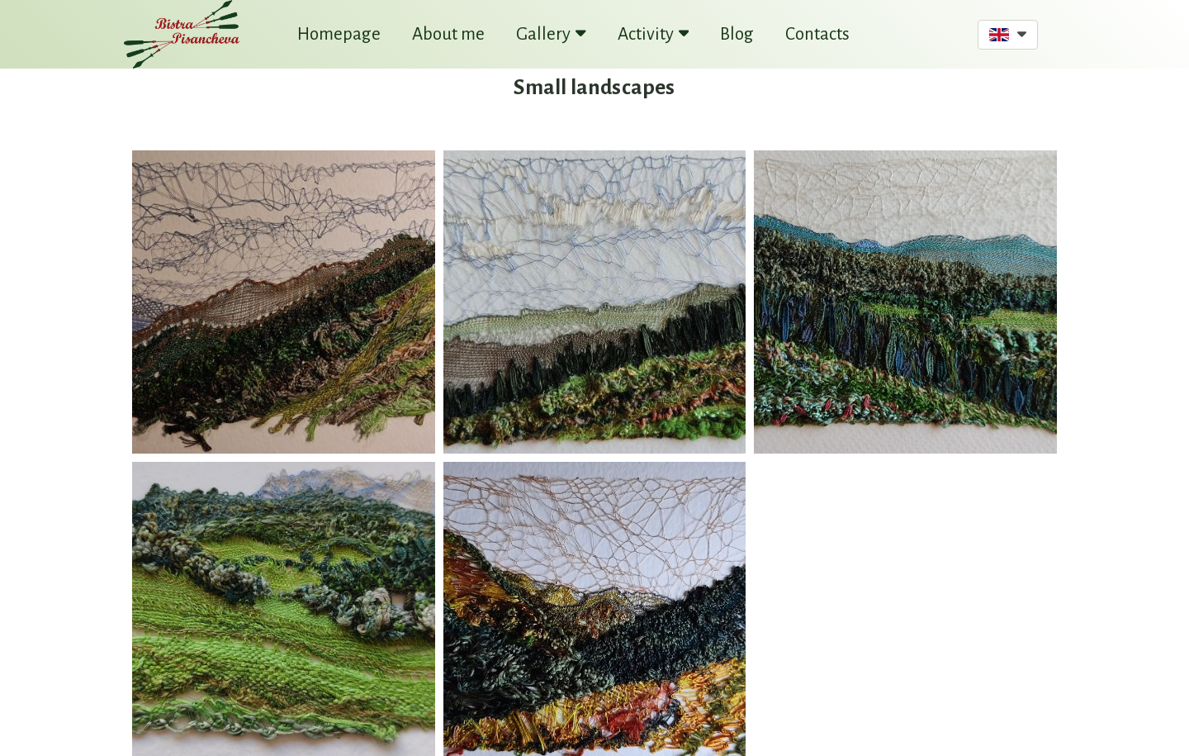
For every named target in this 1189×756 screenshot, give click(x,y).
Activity (653, 34)
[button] (1008, 35)
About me (448, 34)
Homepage (339, 34)
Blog (737, 34)
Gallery (551, 34)
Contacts (817, 34)
